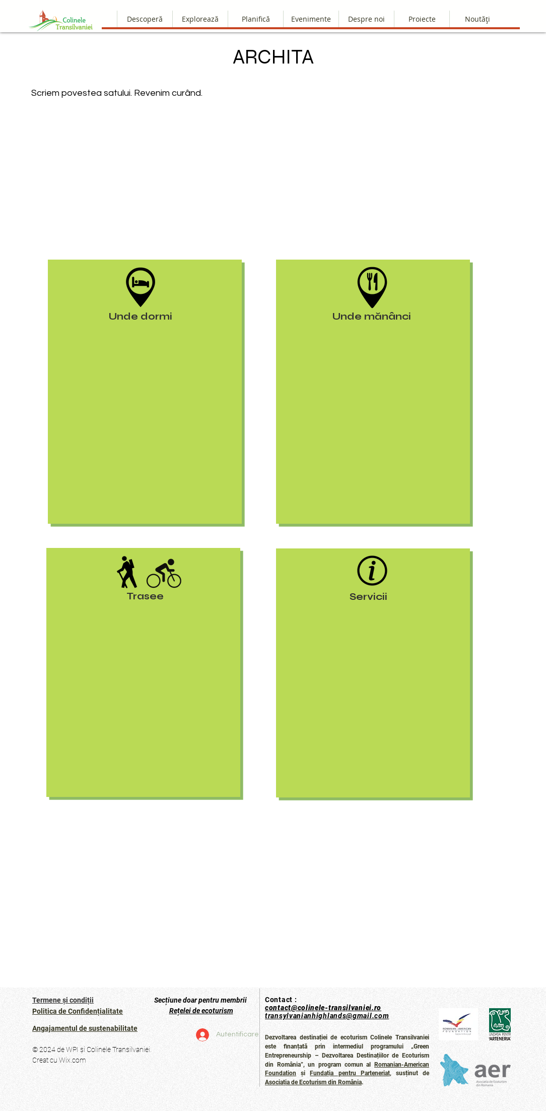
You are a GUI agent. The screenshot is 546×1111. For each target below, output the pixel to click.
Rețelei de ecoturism (201, 1011)
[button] (366, 19)
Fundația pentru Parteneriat (349, 1073)
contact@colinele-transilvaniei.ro (323, 1008)
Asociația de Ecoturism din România (313, 1082)
